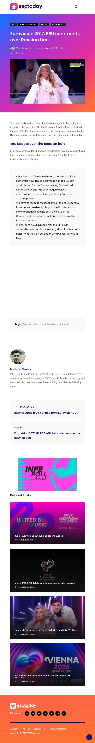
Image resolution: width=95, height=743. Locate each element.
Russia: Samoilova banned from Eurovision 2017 (46, 413)
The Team (26, 729)
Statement (64, 324)
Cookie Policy (40, 729)
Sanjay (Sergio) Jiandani (27, 540)
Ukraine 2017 (58, 24)
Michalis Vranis (20, 369)
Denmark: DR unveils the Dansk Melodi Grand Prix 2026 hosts (47, 630)
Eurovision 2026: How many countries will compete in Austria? (43, 676)
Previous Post (24, 407)
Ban (25, 324)
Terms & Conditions (57, 729)
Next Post (22, 427)
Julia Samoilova (49, 324)
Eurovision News (28, 24)
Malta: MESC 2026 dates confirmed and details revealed (45, 583)
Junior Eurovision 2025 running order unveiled (39, 535)
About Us (14, 729)
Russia (44, 24)
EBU (13, 24)
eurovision (33, 324)
